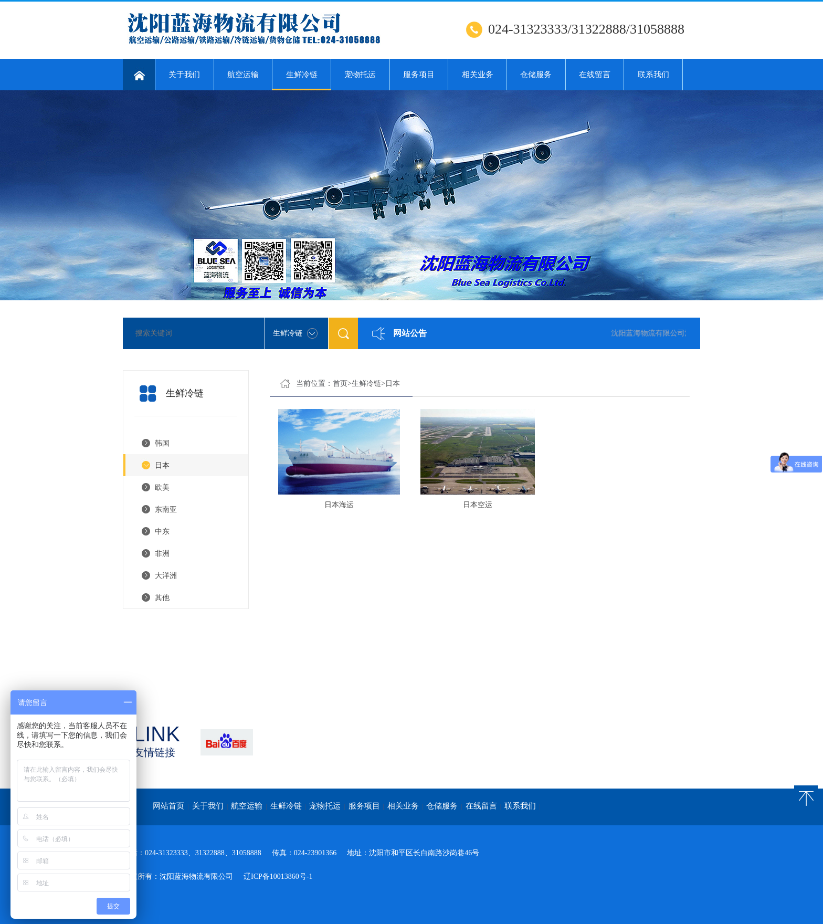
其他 (162, 598)
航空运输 (243, 74)
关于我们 (184, 74)
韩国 (162, 443)
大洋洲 (166, 576)
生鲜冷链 (301, 80)
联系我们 (653, 74)
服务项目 (419, 74)
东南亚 (166, 509)
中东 (162, 532)
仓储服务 (536, 74)
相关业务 (477, 74)
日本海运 (339, 505)
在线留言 (594, 74)
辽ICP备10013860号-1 (278, 876)
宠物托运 (360, 74)
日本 (162, 465)
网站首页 (168, 806)
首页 (340, 383)
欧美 (162, 487)
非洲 (162, 554)
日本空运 (477, 505)
